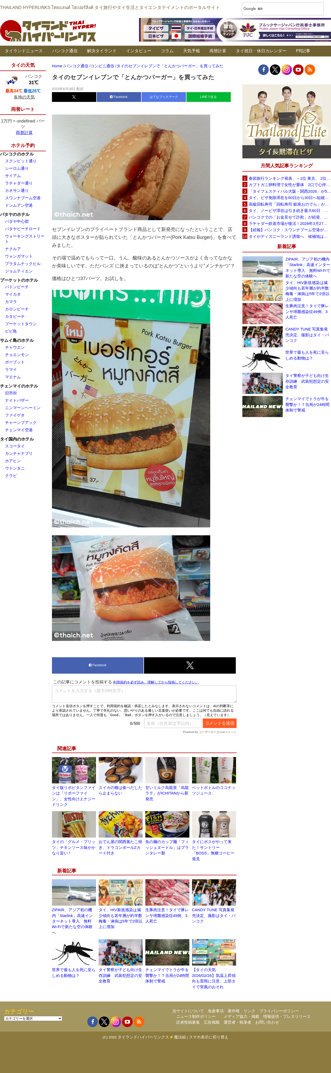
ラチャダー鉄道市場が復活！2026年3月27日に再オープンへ (290, 223)
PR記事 (303, 51)
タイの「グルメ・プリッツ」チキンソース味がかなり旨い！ (73, 847)
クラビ (11, 475)
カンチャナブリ (19, 453)
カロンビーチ (17, 309)
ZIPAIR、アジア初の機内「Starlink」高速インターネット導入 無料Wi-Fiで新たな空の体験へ (72, 921)
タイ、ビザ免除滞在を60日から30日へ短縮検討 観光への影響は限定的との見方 (290, 197)
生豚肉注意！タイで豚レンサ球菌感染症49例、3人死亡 (167, 915)
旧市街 (11, 393)
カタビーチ (15, 316)
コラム (167, 51)
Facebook (118, 97)
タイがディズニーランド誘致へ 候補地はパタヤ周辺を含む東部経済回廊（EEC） (290, 236)
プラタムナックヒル (23, 263)
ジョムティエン (19, 271)
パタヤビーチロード (23, 228)
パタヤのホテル (15, 214)
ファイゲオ (15, 415)
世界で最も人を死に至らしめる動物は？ (307, 355)
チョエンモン (17, 354)
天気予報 (191, 51)
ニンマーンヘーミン (23, 407)
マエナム (13, 377)
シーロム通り (17, 168)
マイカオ (13, 294)
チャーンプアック (21, 422)
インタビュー (138, 51)
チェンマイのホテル (19, 386)
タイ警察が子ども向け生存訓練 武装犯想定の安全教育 (120, 975)
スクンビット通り (21, 161)
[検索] (276, 8)
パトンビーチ (17, 287)
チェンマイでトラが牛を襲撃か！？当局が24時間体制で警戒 (167, 975)
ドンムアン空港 (19, 205)
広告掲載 (212, 1022)
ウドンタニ (15, 468)
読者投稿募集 (188, 1022)
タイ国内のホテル (17, 439)
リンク (249, 1011)
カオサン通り (17, 190)
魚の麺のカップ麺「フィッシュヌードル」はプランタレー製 (167, 847)
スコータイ (15, 446)
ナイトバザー (17, 400)
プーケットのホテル (19, 280)
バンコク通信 (65, 51)
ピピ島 (11, 331)
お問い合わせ (267, 1022)
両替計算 (217, 51)
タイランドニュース (24, 51)
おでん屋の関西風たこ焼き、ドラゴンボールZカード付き (120, 847)
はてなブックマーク (164, 97)
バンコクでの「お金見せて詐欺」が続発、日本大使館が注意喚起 (290, 217)
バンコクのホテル (17, 154)
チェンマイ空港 (19, 430)
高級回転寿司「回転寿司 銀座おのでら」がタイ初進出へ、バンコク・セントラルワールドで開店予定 (290, 204)
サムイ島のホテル (17, 340)
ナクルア (13, 249)
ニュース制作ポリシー (196, 1016)
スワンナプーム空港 (23, 198)
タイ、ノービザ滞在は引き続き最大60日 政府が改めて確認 (290, 210)
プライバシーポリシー (279, 1011)
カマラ (11, 301)
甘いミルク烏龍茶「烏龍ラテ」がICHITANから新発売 (167, 793)
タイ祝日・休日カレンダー (261, 51)
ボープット (15, 362)
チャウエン (15, 347)
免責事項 (216, 1011)
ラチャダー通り (19, 183)
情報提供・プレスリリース (287, 1016)
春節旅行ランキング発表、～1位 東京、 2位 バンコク (290, 178)
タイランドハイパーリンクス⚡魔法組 (152, 1037)
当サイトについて (188, 1011)
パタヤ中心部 (17, 221)
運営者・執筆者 (237, 1022)
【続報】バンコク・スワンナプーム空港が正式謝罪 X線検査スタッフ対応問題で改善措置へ (290, 230)
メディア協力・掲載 (241, 1016)
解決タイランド (102, 51)
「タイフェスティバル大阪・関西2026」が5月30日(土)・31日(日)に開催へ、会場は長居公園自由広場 (290, 191)
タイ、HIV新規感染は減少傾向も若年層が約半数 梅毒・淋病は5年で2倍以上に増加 (308, 291)
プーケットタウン (21, 324)
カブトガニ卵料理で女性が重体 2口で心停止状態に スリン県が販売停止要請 (290, 184)
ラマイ (11, 369)
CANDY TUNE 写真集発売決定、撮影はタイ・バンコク (214, 915)
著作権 (233, 1011)
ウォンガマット (19, 256)
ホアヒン (13, 460)
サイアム (13, 175)
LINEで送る (208, 97)
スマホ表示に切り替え (208, 1037)
